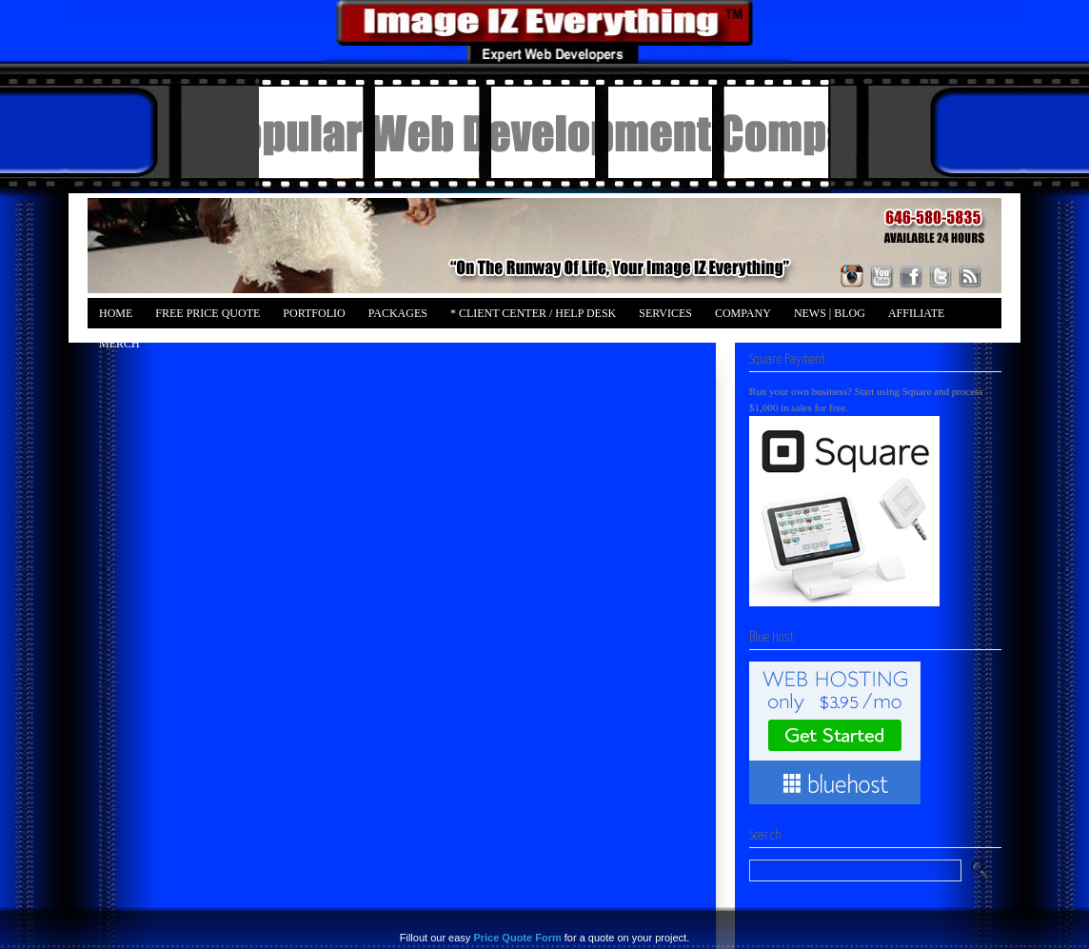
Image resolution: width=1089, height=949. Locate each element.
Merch (119, 343)
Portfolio (314, 313)
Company (743, 313)
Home (115, 313)
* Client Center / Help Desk (533, 313)
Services (665, 313)
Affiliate (916, 313)
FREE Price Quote (207, 313)
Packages (397, 313)
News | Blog (829, 313)
